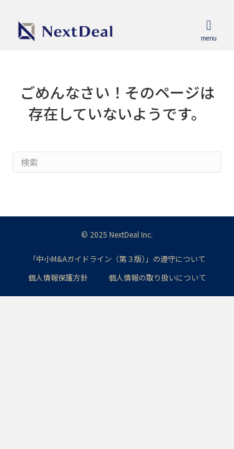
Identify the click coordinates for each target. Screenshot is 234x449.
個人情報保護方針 (58, 277)
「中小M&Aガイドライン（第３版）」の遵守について (117, 258)
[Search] (117, 162)
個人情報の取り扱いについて (157, 277)
